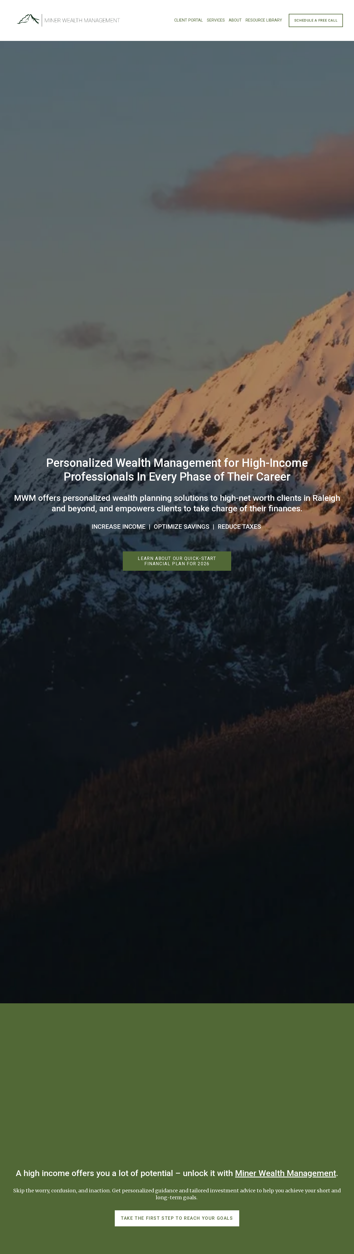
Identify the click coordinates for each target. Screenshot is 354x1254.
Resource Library (264, 20)
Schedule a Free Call (316, 20)
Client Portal (188, 20)
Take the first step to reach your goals (177, 1218)
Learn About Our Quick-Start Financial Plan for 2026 (177, 561)
